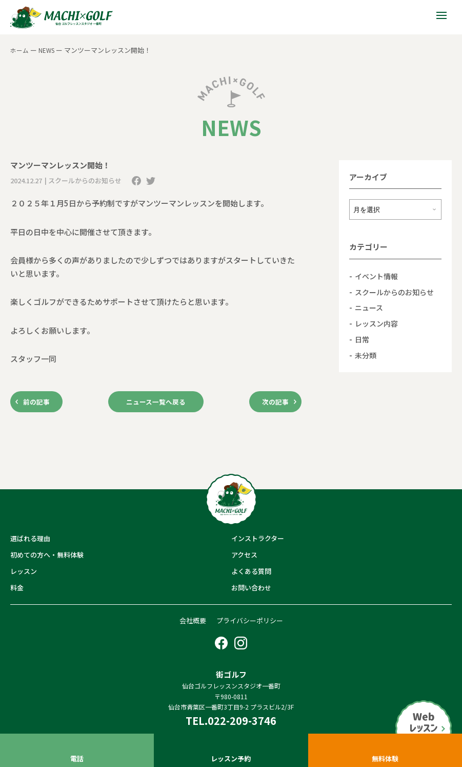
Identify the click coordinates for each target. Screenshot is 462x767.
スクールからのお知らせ (397, 291)
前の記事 (41, 402)
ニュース (370, 307)
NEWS (49, 50)
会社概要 (192, 622)
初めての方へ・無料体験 (47, 557)
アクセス (244, 557)
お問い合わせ (251, 590)
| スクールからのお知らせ (83, 180)
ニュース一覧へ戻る (156, 402)
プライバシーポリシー (249, 622)
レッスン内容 (378, 322)
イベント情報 (378, 276)
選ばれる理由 (30, 540)
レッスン (23, 574)
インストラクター (257, 540)
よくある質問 (251, 574)
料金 (17, 590)
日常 (362, 338)
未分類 (366, 354)
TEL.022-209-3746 (231, 723)
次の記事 (270, 402)
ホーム (20, 50)
